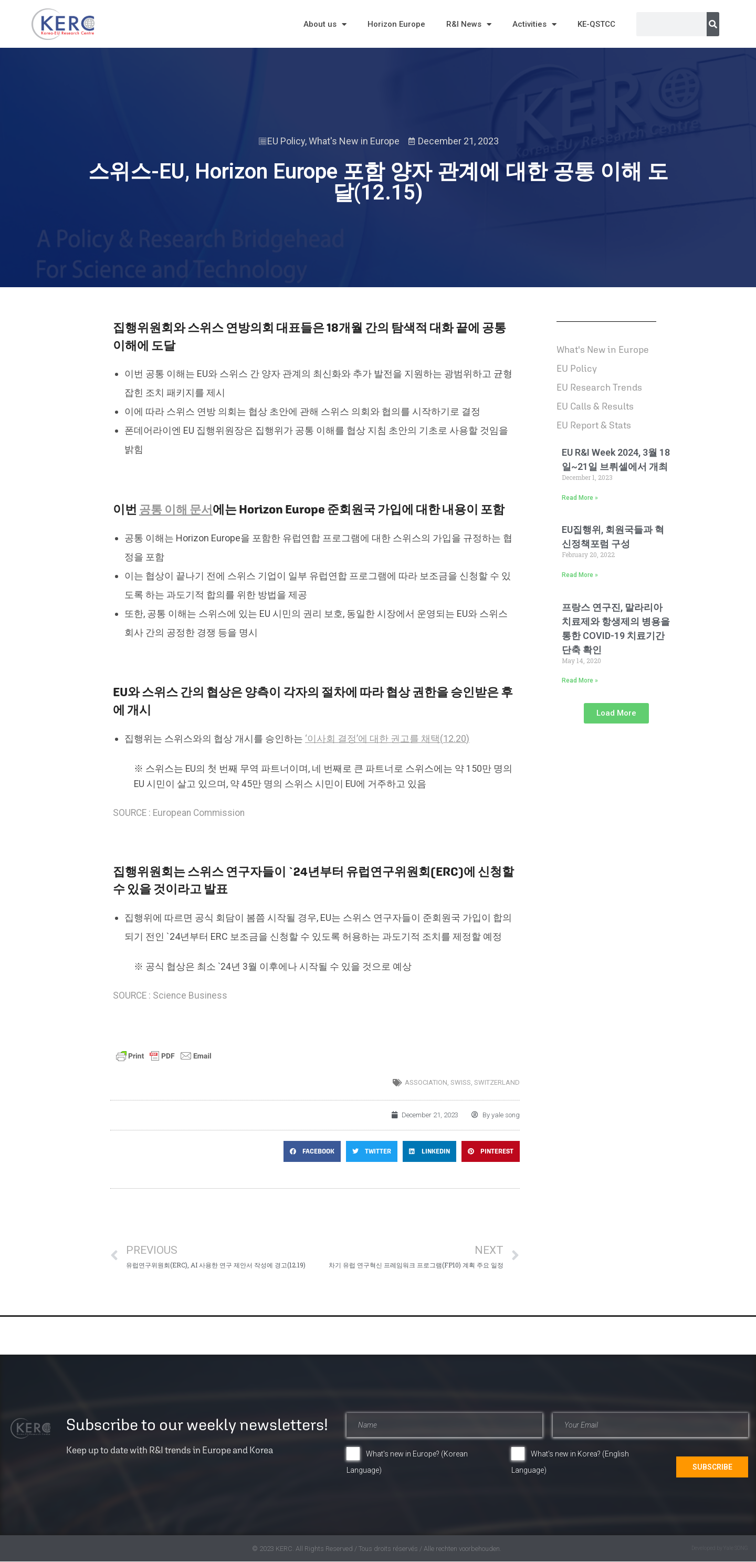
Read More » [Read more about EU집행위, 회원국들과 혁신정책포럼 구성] (580, 575)
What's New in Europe (354, 140)
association (426, 1082)
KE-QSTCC (596, 24)
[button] (312, 1151)
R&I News (468, 24)
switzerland (497, 1082)
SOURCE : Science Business (170, 995)
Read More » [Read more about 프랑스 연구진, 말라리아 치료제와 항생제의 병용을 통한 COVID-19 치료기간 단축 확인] (580, 680)
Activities (534, 24)
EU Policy (286, 140)
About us (324, 24)
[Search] (713, 24)
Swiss (460, 1082)
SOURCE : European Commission (179, 813)
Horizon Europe (396, 24)
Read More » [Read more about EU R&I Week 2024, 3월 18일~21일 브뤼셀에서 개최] (580, 497)
